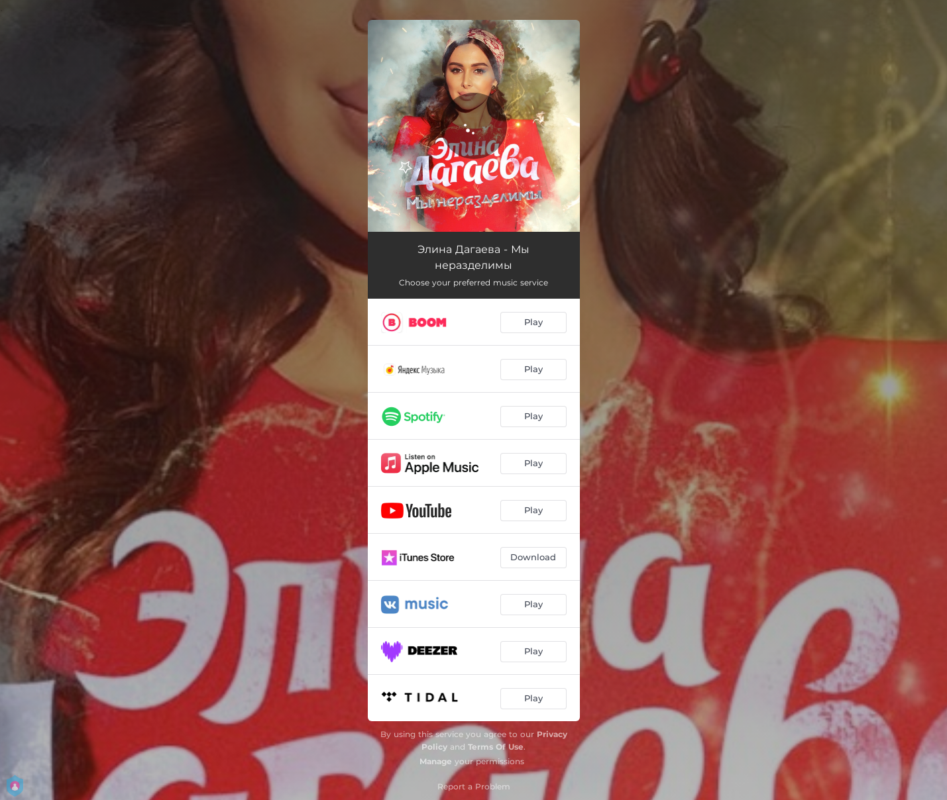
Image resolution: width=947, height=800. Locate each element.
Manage (435, 761)
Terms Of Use (496, 747)
